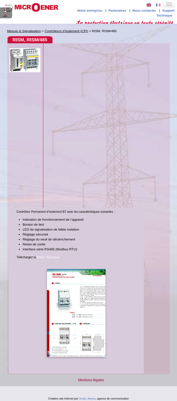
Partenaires (117, 10)
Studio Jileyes (87, 398)
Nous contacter (144, 10)
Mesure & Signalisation (24, 31)
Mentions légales (91, 380)
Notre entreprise (89, 10)
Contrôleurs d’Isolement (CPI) (66, 31)
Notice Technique (48, 257)
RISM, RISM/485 (30, 39)
